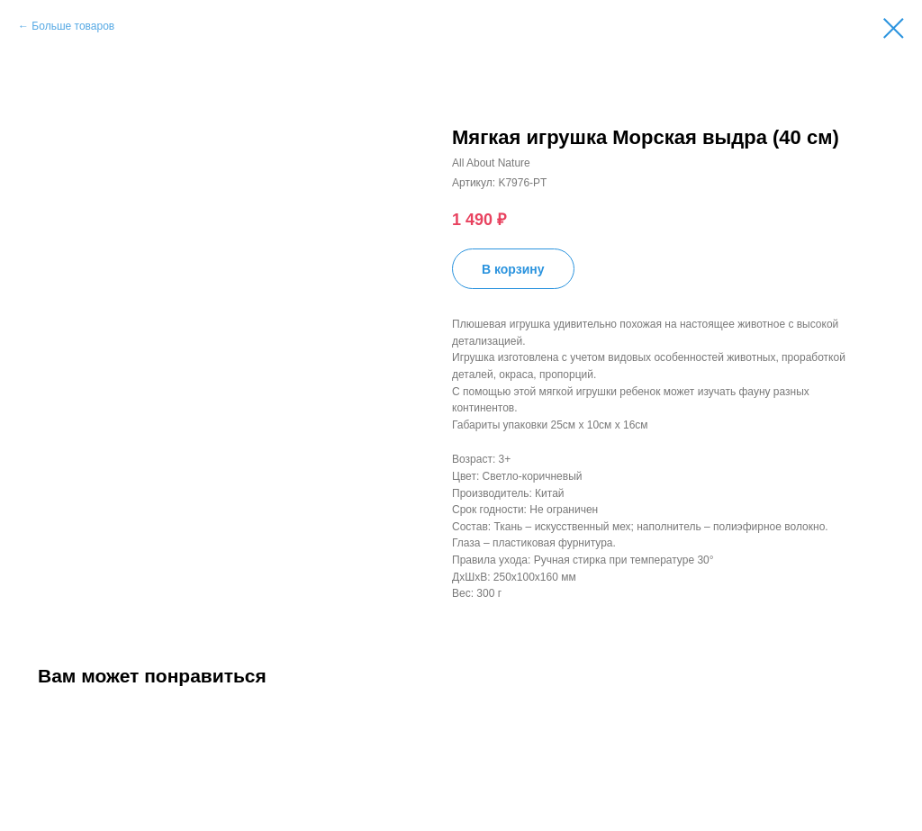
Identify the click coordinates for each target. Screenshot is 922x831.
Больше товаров (73, 26)
